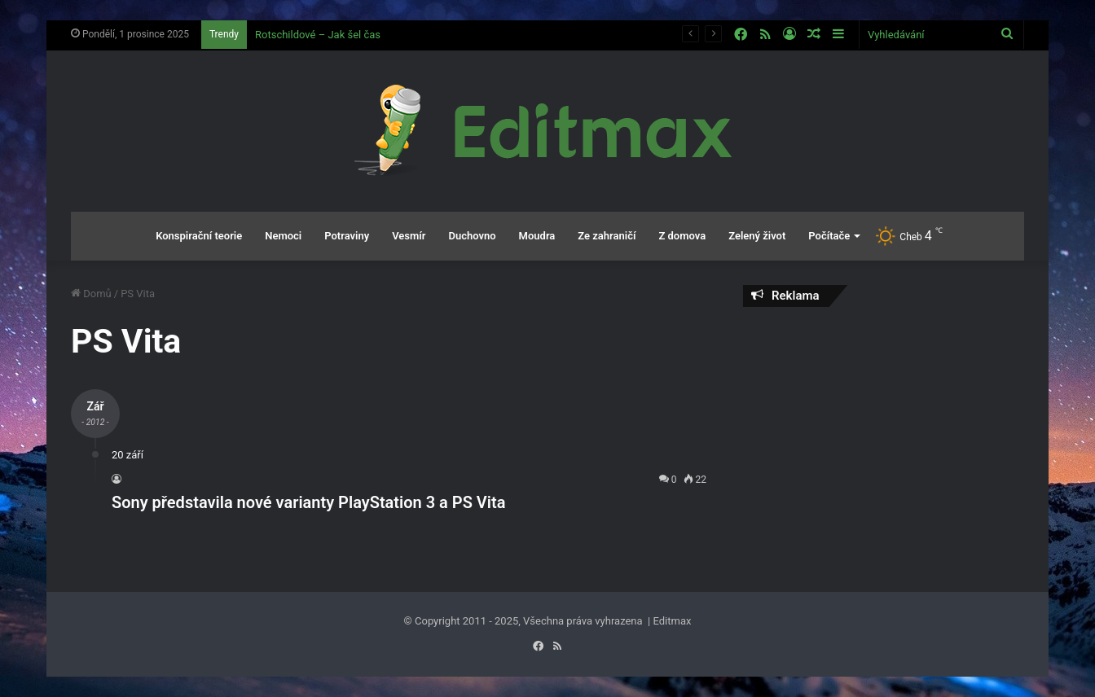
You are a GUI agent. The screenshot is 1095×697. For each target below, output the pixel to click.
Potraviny (346, 236)
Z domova (682, 236)
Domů (91, 293)
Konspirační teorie (199, 236)
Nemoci (283, 236)
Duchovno (471, 236)
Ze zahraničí (606, 236)
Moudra (537, 236)
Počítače (829, 236)
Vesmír (408, 236)
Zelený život (756, 236)
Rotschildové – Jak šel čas (317, 34)
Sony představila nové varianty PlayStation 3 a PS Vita (308, 502)
